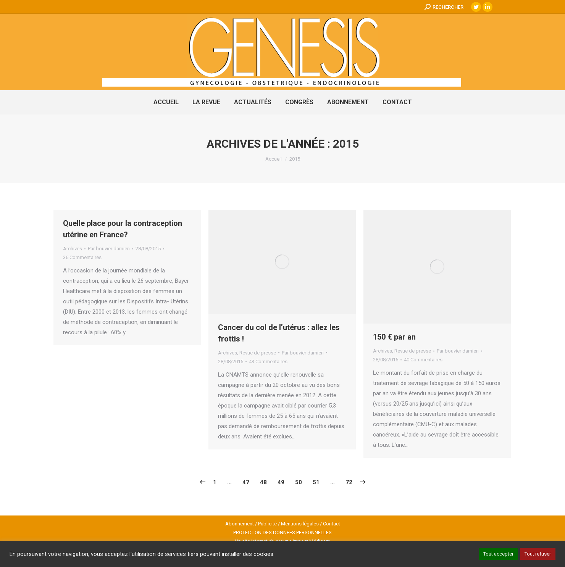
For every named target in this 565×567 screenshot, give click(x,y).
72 (348, 482)
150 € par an (394, 336)
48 (263, 482)
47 (245, 482)
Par (109, 248)
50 (298, 482)
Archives (72, 248)
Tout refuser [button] (538, 554)
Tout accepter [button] (498, 554)
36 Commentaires (82, 257)
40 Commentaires (423, 359)
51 (316, 482)
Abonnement (239, 524)
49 (281, 482)
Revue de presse (257, 353)
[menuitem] (166, 102)
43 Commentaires (268, 361)
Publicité (267, 524)
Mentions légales (300, 524)
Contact (331, 524)
